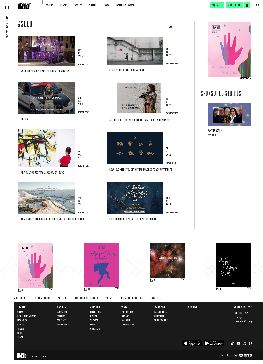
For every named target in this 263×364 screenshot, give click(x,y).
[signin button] (247, 5)
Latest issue (160, 312)
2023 (51, 289)
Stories (49, 5)
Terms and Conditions (132, 298)
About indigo (20, 298)
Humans (63, 5)
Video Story (127, 312)
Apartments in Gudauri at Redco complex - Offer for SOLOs (52, 219)
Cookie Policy (157, 298)
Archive (192, 307)
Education (62, 312)
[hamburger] (9, 4)
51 (155, 280)
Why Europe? (215, 130)
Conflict (61, 320)
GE (257, 5)
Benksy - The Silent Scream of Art (127, 70)
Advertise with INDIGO (86, 298)
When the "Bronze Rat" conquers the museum (45, 71)
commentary (127, 324)
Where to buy (161, 320)
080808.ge (241, 313)
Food (19, 333)
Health (20, 324)
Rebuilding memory (27, 316)
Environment (63, 324)
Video (124, 307)
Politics (61, 316)
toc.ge (239, 317)
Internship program (125, 5)
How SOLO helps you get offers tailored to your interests (140, 169)
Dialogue (125, 320)
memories (22, 320)
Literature (95, 312)
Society (78, 5)
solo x (24, 119)
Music (93, 324)
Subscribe (234, 5)
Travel (20, 328)
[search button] (257, 12)
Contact (109, 298)
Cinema (93, 316)
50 (221, 289)
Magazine (159, 307)
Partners (63, 298)
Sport (20, 337)
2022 (249, 288)
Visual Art (95, 328)
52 (89, 289)
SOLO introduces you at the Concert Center (133, 219)
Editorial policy (42, 298)
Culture (92, 5)
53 (23, 290)
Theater (94, 320)
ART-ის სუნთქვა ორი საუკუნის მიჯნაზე (42, 172)
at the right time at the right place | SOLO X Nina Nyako (139, 120)
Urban (106, 5)
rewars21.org (243, 321)
